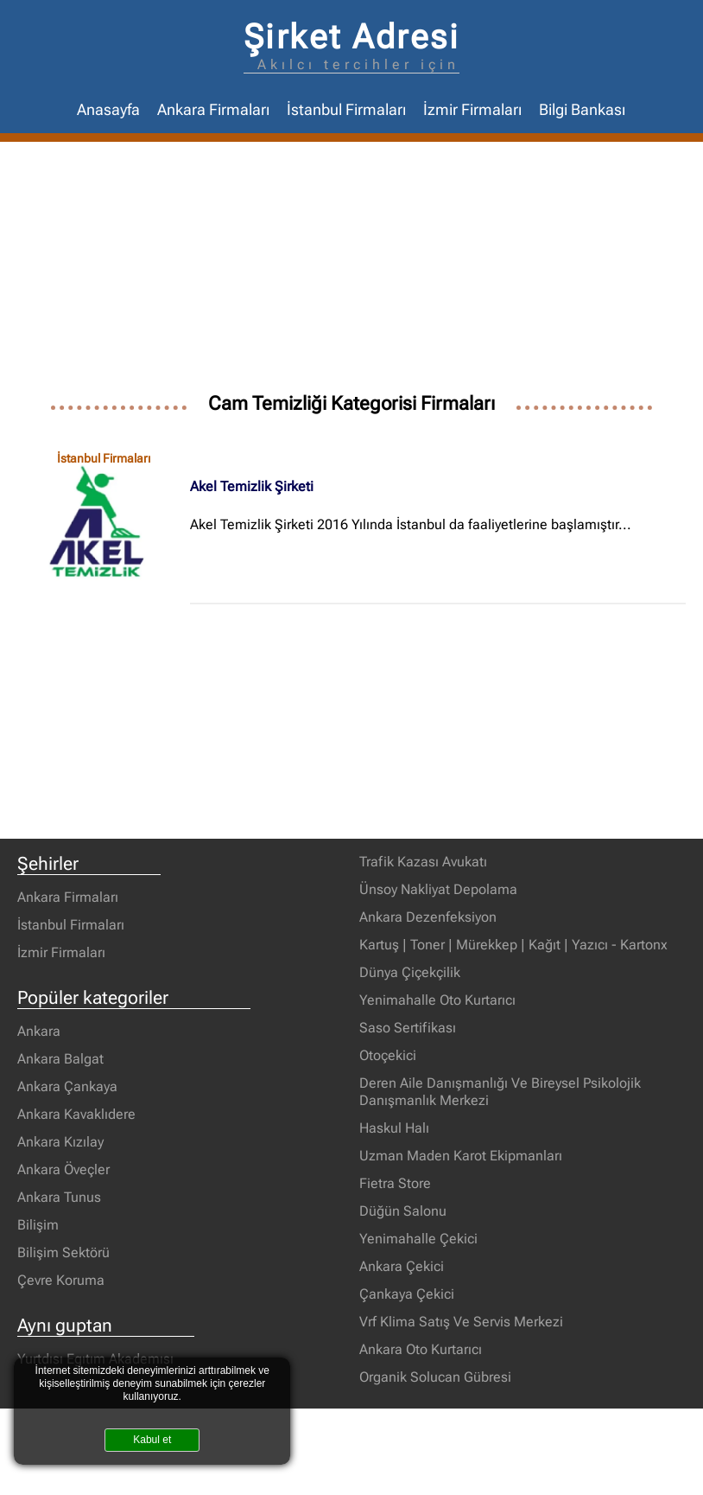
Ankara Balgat (60, 1059)
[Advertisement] (351, 271)
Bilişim (38, 1225)
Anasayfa (108, 109)
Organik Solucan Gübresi (435, 1377)
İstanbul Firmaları (346, 109)
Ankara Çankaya (67, 1086)
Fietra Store (395, 1183)
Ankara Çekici (401, 1266)
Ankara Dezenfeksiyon (428, 917)
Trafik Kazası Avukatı (423, 861)
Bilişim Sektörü (63, 1252)
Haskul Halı (394, 1128)
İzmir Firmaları (472, 109)
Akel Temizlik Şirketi (252, 486)
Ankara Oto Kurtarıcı (420, 1349)
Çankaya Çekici (406, 1294)
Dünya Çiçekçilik (409, 972)
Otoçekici (387, 1055)
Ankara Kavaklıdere (76, 1114)
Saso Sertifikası (407, 1027)
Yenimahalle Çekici (418, 1238)
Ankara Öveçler (63, 1169)
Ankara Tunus (59, 1197)
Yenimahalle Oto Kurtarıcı (437, 1000)
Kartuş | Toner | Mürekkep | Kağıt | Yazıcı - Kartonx (513, 944)
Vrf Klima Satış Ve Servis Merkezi (461, 1321)
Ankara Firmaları (213, 109)
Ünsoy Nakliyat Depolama (438, 889)
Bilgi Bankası (582, 109)
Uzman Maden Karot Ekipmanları (460, 1155)
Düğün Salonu (402, 1211)
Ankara (38, 1031)
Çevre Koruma (60, 1280)
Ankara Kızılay (60, 1142)
